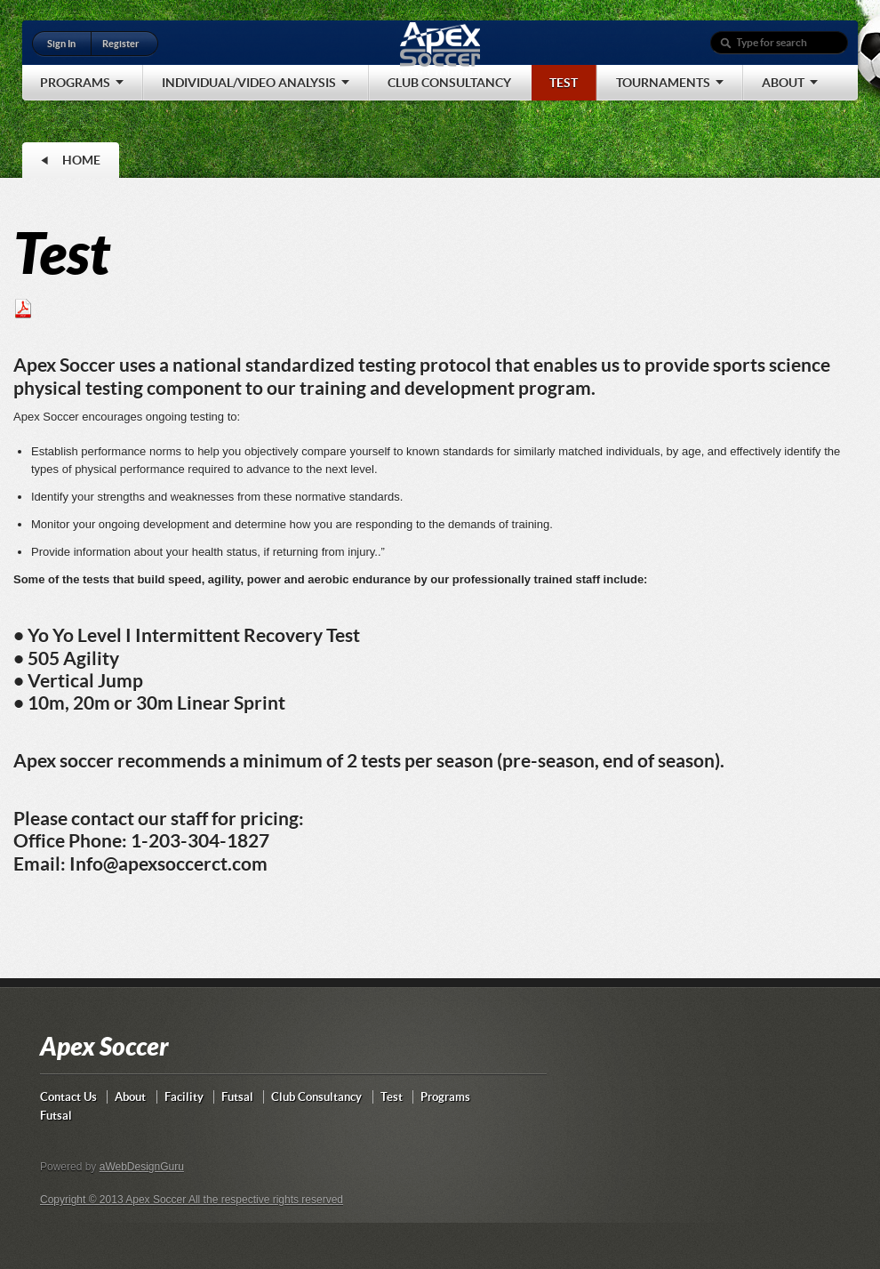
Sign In (61, 43)
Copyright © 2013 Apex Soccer (114, 1199)
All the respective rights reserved (265, 1199)
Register (120, 43)
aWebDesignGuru (142, 1167)
